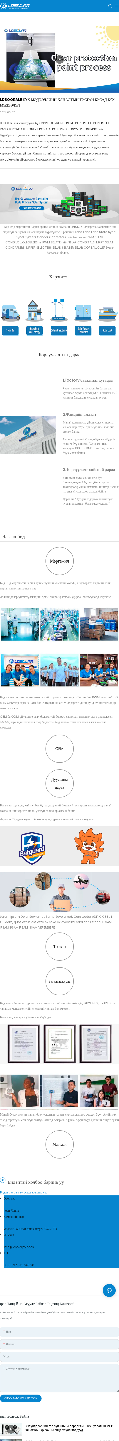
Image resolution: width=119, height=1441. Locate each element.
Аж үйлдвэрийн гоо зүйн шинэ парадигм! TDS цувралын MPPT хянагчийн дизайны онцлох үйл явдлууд (70, 1428)
